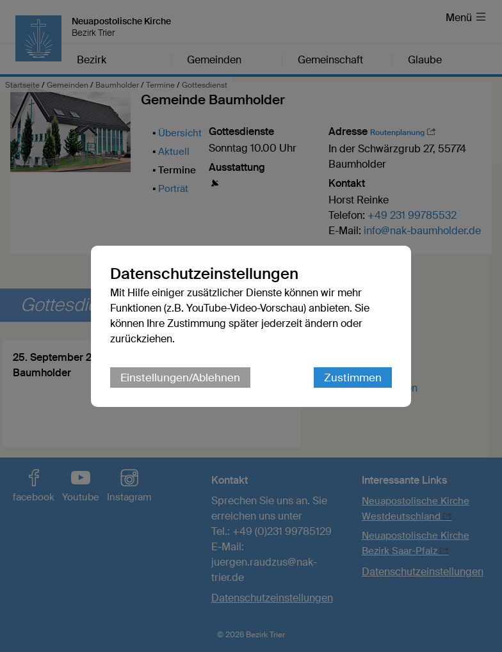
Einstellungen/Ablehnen (180, 377)
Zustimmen (353, 377)
